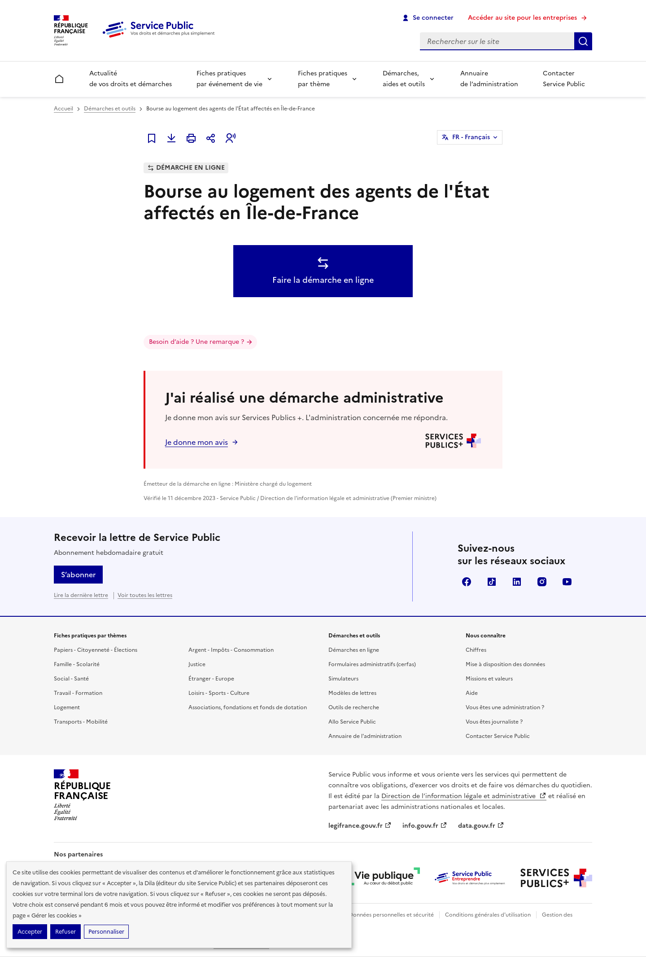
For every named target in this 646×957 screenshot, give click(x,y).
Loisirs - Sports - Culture (218, 693)
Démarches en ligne (353, 650)
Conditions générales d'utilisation (488, 915)
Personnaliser (106, 931)
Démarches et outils (109, 109)
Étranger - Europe (211, 679)
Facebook (467, 582)
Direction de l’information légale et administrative (463, 796)
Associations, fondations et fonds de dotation (247, 707)
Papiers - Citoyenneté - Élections (95, 650)
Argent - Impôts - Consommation (231, 650)
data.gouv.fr (481, 825)
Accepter (29, 931)
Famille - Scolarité (77, 664)
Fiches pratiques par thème (322, 79)
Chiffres (476, 650)
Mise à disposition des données (505, 664)
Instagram (542, 582)
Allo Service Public (352, 722)
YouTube (567, 582)
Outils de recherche (353, 707)
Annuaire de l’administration (489, 79)
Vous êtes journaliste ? (494, 722)
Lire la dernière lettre (81, 595)
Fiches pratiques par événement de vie (229, 79)
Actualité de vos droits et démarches (130, 79)
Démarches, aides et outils (404, 79)
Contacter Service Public (564, 79)
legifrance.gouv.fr (360, 825)
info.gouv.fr (424, 825)
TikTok (492, 582)
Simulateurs (343, 679)
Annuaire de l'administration (365, 736)
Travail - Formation (78, 693)
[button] (231, 138)
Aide (472, 693)
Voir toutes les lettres (145, 595)
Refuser (65, 931)
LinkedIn (517, 582)
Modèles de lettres (352, 693)
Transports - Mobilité (81, 722)
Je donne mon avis (196, 442)
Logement (67, 707)
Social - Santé (71, 679)
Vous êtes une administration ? (505, 707)
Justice (196, 664)
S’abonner (78, 574)
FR (471, 137)
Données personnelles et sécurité (391, 915)
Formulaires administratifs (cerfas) (372, 664)
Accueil (63, 109)
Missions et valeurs (489, 679)
